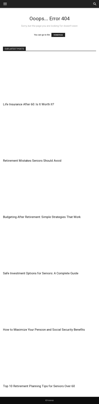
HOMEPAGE (58, 35)
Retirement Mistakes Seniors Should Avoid (32, 160)
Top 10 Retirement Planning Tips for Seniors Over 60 (39, 386)
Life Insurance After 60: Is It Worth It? (28, 104)
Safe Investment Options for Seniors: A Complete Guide (40, 273)
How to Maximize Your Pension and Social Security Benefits (44, 329)
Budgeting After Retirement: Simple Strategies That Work (42, 217)
